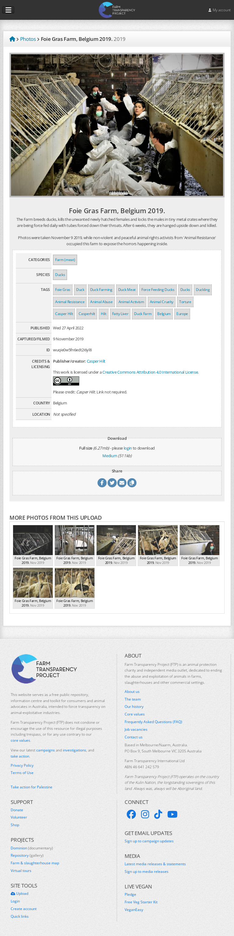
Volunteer (19, 817)
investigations (74, 750)
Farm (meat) (65, 259)
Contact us (134, 737)
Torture (185, 301)
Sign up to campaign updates (149, 841)
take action (20, 756)
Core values (135, 714)
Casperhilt (87, 313)
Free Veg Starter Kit (141, 902)
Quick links (20, 916)
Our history (134, 706)
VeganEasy (134, 909)
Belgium (164, 313)
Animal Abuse (101, 301)
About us (132, 691)
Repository (27, 855)
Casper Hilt (64, 313)
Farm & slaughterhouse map (35, 863)
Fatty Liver (120, 313)
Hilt (103, 313)
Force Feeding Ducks (158, 289)
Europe (182, 313)
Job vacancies (136, 729)
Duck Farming (101, 289)
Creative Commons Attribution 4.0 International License (150, 372)
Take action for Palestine (31, 787)
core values (20, 740)
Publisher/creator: (69, 361)
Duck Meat (127, 289)
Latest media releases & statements (155, 864)
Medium (109, 455)
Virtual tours (21, 870)
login (128, 448)
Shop (15, 825)
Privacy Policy (22, 765)
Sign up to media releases (146, 871)
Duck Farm (142, 313)
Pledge (130, 894)
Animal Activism (131, 301)
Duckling (203, 289)
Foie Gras (62, 289)
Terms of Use (22, 772)
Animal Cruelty (161, 301)
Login (15, 901)
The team (133, 699)
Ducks (60, 274)
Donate (17, 810)
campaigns (45, 750)
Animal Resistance (69, 301)
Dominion (32, 848)
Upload (19, 893)
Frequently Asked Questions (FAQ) (153, 721)
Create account (24, 908)
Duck (80, 289)
